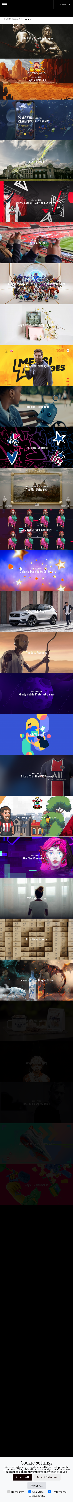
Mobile (28, 21)
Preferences (57, 1491)
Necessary (15, 1491)
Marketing (37, 1495)
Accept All (22, 1477)
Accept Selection (47, 1477)
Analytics (36, 1491)
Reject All (37, 1485)
